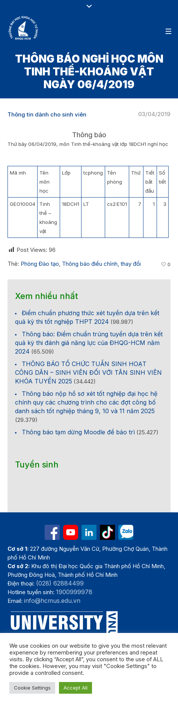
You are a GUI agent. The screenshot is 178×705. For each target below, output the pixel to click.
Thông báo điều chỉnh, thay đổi (101, 263)
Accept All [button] (75, 688)
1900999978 (74, 592)
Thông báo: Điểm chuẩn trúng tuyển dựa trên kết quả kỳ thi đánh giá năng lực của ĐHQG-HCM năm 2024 (89, 342)
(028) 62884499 (60, 583)
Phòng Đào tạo (40, 263)
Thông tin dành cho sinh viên (47, 114)
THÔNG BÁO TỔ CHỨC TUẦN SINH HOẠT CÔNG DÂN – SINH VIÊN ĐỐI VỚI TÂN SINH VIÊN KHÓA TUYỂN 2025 (88, 372)
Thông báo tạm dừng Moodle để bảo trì (78, 432)
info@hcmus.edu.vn (52, 600)
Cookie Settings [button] (32, 688)
